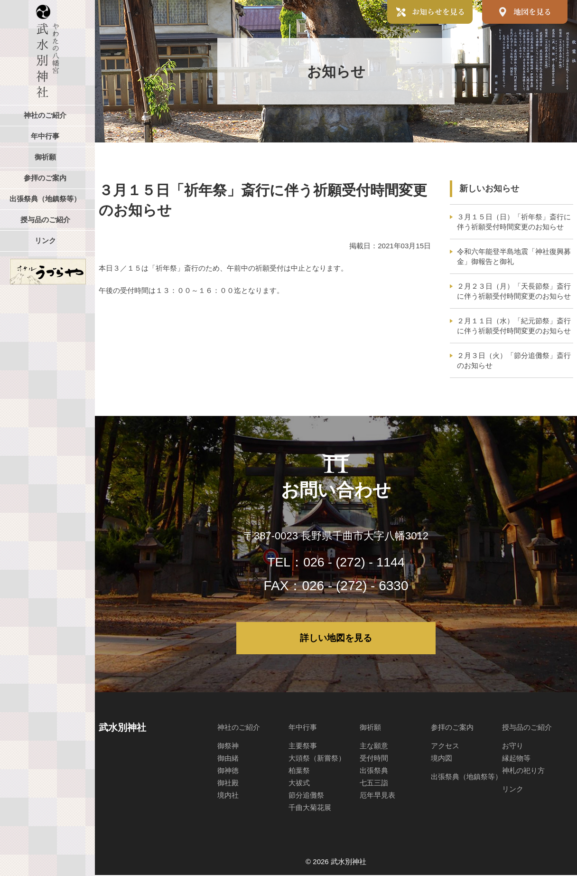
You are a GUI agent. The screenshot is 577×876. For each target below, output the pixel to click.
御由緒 (228, 759)
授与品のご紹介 (527, 728)
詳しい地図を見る (336, 638)
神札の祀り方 (523, 771)
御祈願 (370, 728)
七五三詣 (374, 784)
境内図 (441, 759)
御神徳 (228, 771)
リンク (512, 790)
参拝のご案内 (452, 728)
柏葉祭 (299, 771)
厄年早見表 (377, 796)
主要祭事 (302, 747)
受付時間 (374, 759)
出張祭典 (374, 771)
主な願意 (374, 747)
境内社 (228, 796)
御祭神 (228, 747)
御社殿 (228, 784)
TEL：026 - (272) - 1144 (336, 562)
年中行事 (302, 728)
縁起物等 (516, 759)
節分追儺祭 (306, 796)
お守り (512, 747)
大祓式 (299, 784)
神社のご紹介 (238, 728)
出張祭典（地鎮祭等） (466, 777)
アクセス (445, 747)
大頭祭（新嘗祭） (316, 759)
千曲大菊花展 (309, 808)
